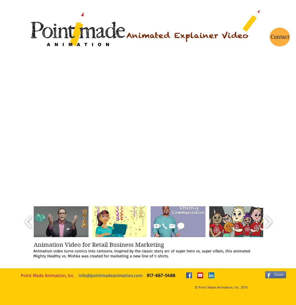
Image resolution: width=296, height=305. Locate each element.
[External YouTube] (148, 139)
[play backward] (28, 221)
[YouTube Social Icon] (200, 275)
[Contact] (280, 37)
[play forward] (268, 221)
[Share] (275, 274)
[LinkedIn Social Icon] (211, 275)
